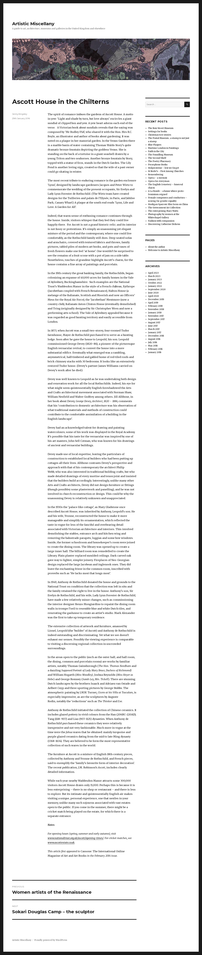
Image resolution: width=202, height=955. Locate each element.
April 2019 (153, 302)
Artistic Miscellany (33, 23)
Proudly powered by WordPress (50, 940)
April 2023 (153, 273)
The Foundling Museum (160, 154)
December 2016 (156, 335)
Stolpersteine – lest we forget (163, 168)
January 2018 (154, 312)
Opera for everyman (158, 181)
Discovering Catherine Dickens (164, 224)
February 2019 (155, 306)
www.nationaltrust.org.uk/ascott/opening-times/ (75, 838)
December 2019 (156, 299)
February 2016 (155, 349)
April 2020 (153, 296)
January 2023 (155, 279)
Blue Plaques (154, 144)
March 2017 (154, 329)
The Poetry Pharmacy (159, 161)
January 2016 (154, 352)
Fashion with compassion (161, 221)
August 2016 (154, 339)
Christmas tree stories (159, 135)
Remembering (155, 174)
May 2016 (153, 345)
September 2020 (157, 289)
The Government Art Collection (164, 207)
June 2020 (153, 292)
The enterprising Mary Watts (163, 211)
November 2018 (156, 309)
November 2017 (156, 316)
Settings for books (157, 131)
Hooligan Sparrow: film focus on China (168, 204)
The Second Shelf (157, 158)
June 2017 (153, 326)
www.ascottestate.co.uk (61, 842)
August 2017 (154, 322)
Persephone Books (157, 164)
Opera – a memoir (157, 178)
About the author (156, 247)
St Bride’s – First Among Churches (166, 171)
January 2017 (154, 332)
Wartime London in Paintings (163, 148)
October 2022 (155, 283)
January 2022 (155, 286)
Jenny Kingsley (19, 114)
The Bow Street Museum (160, 128)
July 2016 (152, 342)
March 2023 (154, 276)
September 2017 (156, 319)
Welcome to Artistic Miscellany (164, 250)
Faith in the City (156, 151)
